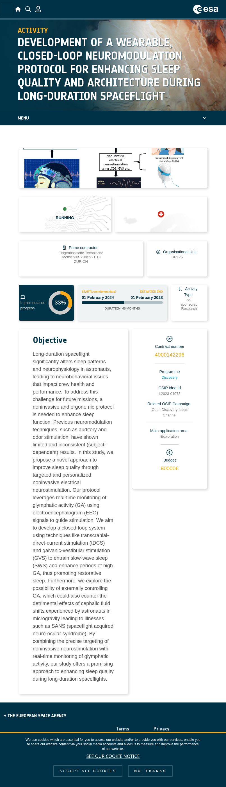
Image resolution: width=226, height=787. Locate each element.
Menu (23, 118)
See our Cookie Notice (113, 756)
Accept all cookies (88, 771)
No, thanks (150, 771)
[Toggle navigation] (7, 9)
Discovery (170, 377)
